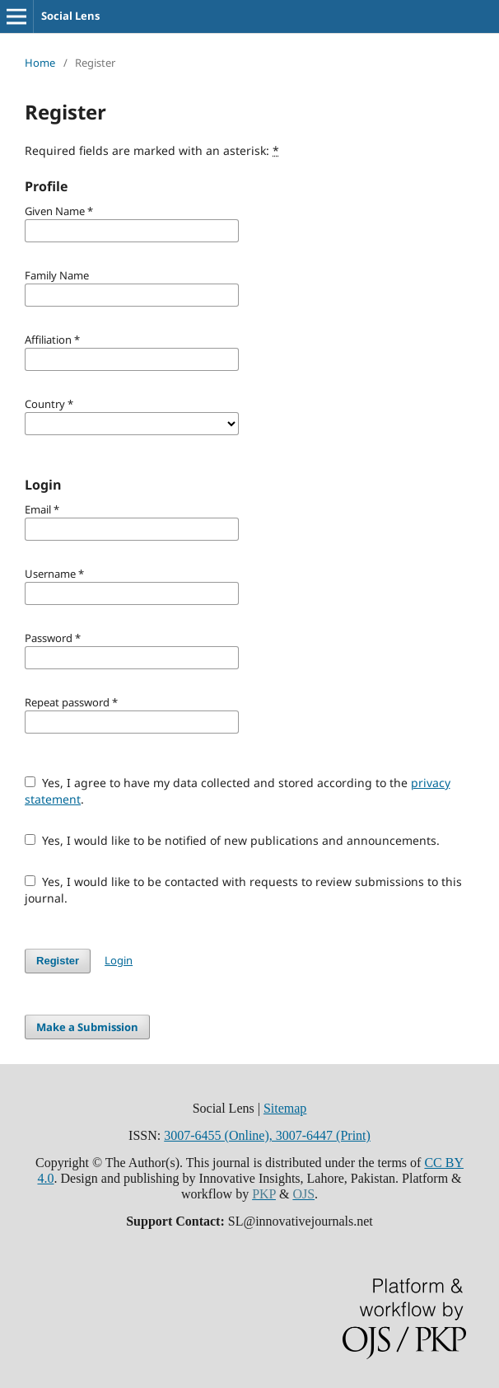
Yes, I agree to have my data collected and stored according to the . (237, 791)
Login (119, 960)
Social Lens (70, 15)
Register (57, 960)
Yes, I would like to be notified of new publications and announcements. (232, 840)
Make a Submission (87, 1027)
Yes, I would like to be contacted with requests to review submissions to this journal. (243, 890)
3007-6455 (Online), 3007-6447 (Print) (267, 1135)
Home (40, 62)
